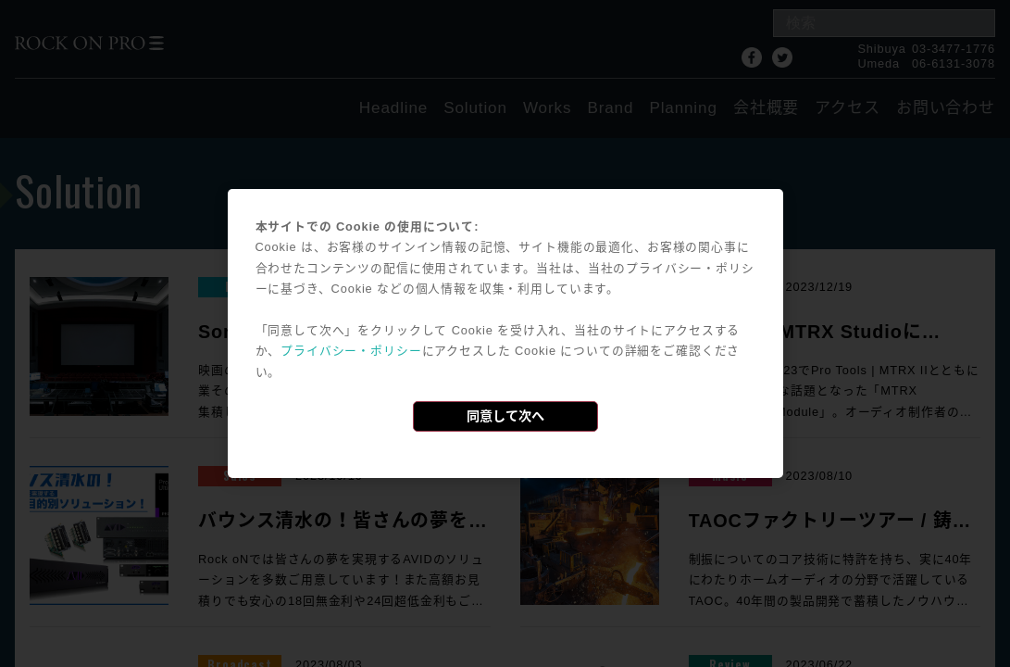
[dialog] (505, 333)
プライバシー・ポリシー (351, 351)
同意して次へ (505, 416)
